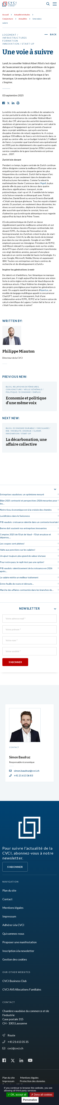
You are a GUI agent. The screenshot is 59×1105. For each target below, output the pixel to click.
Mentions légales (12, 907)
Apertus (44, 290)
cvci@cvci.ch (12, 1048)
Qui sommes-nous (13, 933)
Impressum (9, 916)
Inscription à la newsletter (18, 951)
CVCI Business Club (14, 981)
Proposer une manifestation (19, 942)
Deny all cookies (41, 1094)
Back (53, 34)
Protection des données (32, 1081)
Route (8, 1035)
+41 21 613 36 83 (21, 775)
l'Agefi (43, 183)
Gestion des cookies (14, 959)
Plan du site (9, 890)
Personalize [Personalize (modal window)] (30, 1100)
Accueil (5, 14)
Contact (7, 899)
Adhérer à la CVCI (13, 925)
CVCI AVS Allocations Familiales (21, 989)
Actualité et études (22, 14)
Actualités (23, 19)
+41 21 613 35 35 (15, 1041)
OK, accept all (17, 1094)
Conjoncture (7, 19)
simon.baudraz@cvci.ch (24, 770)
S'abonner (15, 866)
